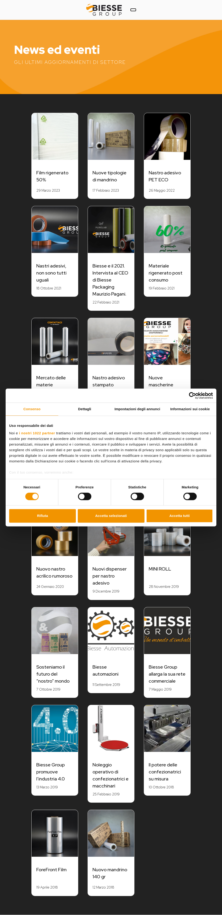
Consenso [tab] (32, 409)
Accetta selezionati (111, 516)
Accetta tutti (179, 516)
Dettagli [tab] (84, 409)
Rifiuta (42, 516)
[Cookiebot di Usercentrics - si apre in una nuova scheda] (192, 395)
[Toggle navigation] (133, 9)
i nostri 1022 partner (37, 433)
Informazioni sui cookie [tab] (190, 409)
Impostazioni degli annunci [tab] (137, 409)
